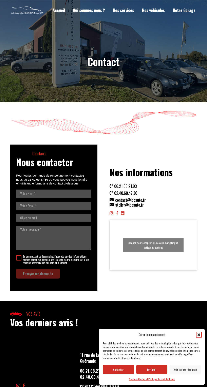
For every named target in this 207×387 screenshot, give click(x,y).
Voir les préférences (185, 369)
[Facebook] (117, 213)
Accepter (118, 369)
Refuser (151, 369)
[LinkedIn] (123, 213)
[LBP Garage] (27, 10)
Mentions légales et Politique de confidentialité (152, 379)
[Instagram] (111, 213)
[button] (199, 335)
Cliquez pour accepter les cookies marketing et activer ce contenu (153, 245)
